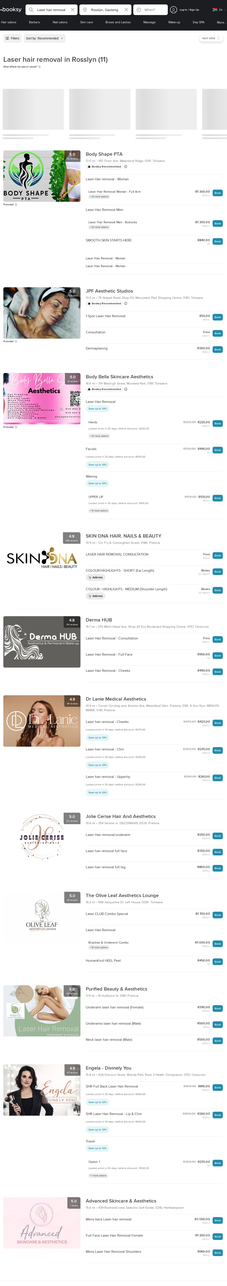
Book (218, 193)
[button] (51, 9)
